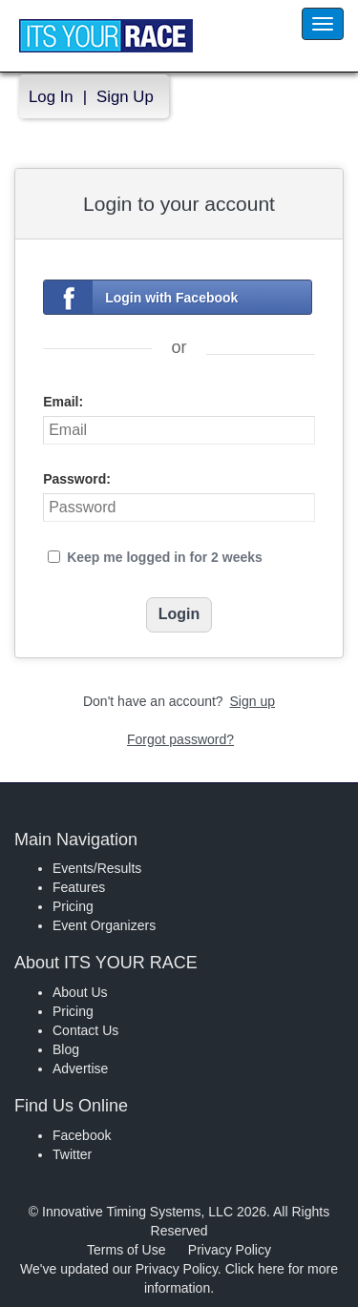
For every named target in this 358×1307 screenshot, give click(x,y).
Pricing (73, 906)
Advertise (80, 1068)
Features (79, 887)
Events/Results (97, 868)
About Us (80, 992)
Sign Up (125, 97)
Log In (51, 97)
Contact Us (85, 1030)
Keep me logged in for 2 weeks (165, 557)
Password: (77, 479)
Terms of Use (126, 1249)
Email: (63, 401)
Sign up (252, 701)
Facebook (82, 1135)
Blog (66, 1049)
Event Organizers (104, 925)
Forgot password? (180, 739)
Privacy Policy (229, 1249)
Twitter (72, 1154)
